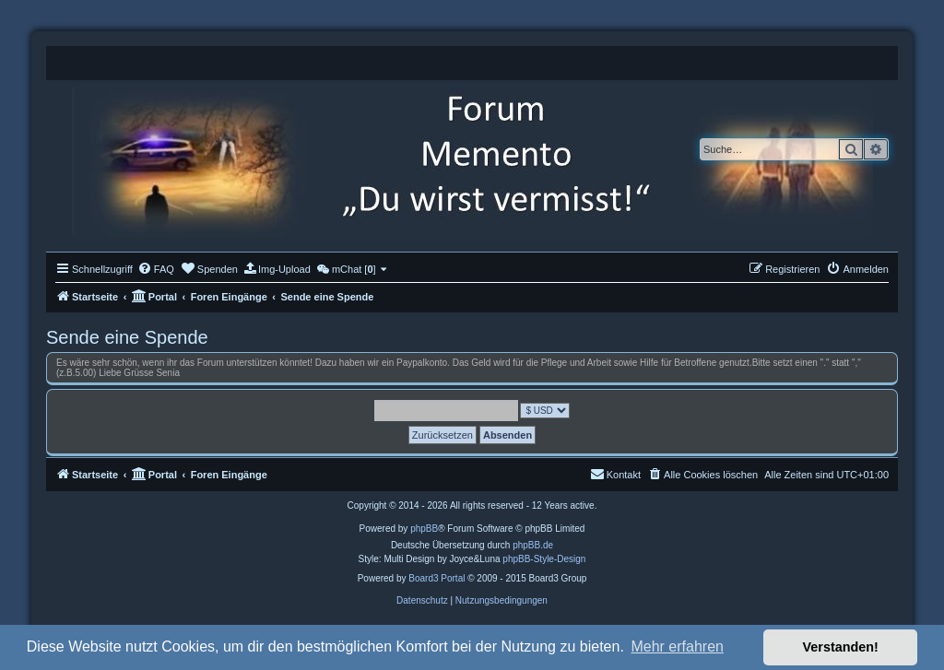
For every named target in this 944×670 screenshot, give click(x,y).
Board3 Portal (436, 578)
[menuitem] (155, 269)
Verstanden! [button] (841, 647)
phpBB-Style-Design (543, 559)
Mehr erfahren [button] (677, 646)
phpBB (424, 528)
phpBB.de (533, 545)
